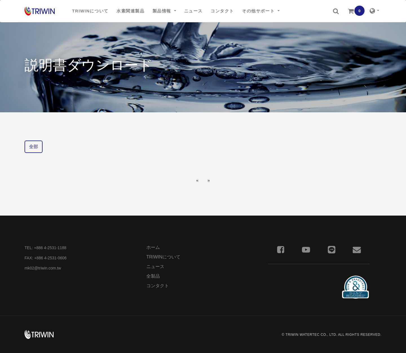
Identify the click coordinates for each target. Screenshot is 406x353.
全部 (33, 146)
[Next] (208, 180)
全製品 (153, 276)
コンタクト (157, 285)
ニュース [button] (193, 10)
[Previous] (197, 180)
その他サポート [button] (259, 10)
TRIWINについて (163, 257)
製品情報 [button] (163, 10)
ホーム (153, 247)
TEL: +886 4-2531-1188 (45, 247)
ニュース (155, 266)
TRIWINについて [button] (90, 10)
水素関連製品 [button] (130, 10)
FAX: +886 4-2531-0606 (46, 258)
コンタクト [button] (222, 10)
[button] (336, 11)
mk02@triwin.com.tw (43, 268)
